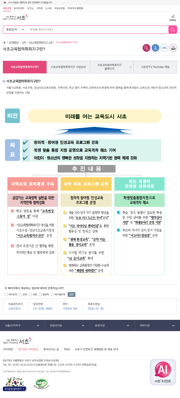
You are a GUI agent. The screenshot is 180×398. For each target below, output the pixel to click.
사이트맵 (7, 349)
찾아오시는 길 (51, 349)
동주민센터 (18, 8)
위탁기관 (155, 326)
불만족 (46, 294)
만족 (25, 294)
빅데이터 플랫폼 (75, 8)
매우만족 (13, 294)
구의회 (39, 8)
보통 (35, 294)
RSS (67, 349)
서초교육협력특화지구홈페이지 (109, 66)
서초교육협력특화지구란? (25, 67)
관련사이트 (65, 326)
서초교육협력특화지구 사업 (40, 42)
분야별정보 (14, 42)
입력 (71, 294)
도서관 (48, 8)
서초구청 (7, 8)
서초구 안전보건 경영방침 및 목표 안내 (96, 349)
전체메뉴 (172, 16)
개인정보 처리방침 (28, 349)
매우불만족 (60, 294)
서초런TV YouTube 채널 (155, 67)
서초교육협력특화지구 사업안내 (68, 67)
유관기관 (110, 326)
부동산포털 (59, 8)
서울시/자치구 (20, 326)
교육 (24, 42)
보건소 (30, 8)
